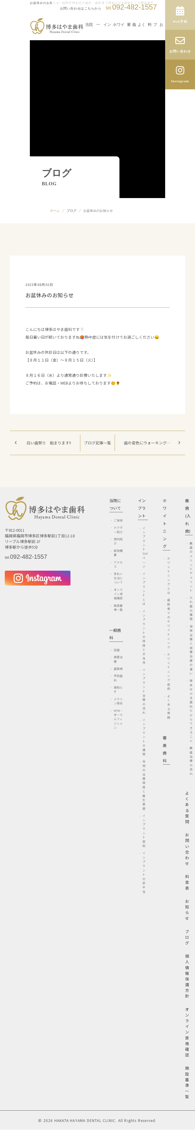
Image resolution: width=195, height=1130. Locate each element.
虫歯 (117, 650)
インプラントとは (143, 589)
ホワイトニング (165, 523)
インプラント (142, 508)
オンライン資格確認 (118, 594)
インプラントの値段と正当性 (143, 637)
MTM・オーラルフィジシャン (118, 719)
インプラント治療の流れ (143, 691)
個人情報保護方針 (187, 976)
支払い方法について (118, 578)
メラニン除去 (118, 701)
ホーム (55, 210)
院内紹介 (118, 541)
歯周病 (118, 669)
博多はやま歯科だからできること (191, 710)
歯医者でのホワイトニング (168, 623)
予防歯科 (118, 678)
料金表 (187, 882)
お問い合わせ (187, 849)
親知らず (118, 689)
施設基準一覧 (118, 607)
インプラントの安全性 (143, 872)
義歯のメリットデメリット (191, 566)
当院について (115, 504)
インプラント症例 (143, 831)
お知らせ (187, 909)
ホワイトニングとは (168, 575)
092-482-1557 (131, 7)
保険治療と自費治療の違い (191, 649)
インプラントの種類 (143, 737)
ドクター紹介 (118, 529)
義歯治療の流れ (191, 761)
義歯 (134, 37)
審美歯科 (165, 749)
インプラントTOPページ (145, 547)
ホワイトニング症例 (168, 671)
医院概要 (118, 553)
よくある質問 (168, 707)
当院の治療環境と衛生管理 (143, 784)
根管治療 (118, 659)
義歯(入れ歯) (188, 516)
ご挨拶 (118, 520)
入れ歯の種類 (191, 608)
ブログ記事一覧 (97, 443)
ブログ (71, 210)
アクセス (118, 564)
